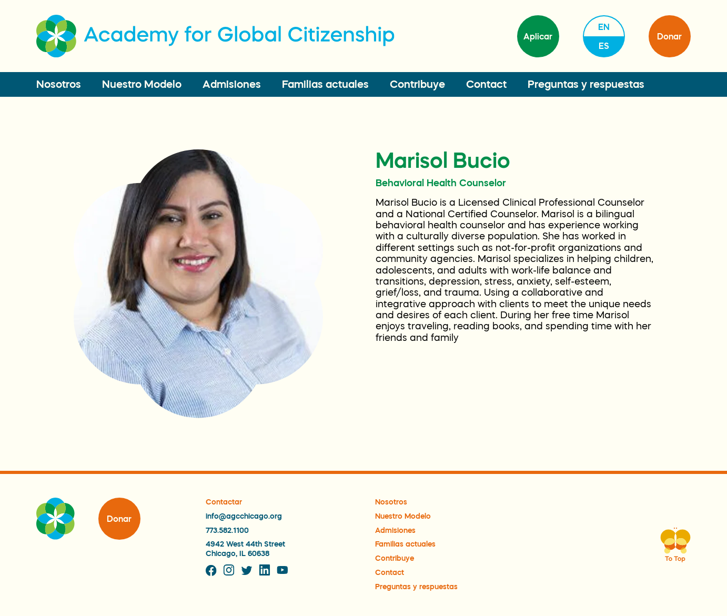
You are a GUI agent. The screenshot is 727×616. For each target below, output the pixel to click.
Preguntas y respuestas (586, 84)
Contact (486, 84)
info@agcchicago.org (244, 516)
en (604, 27)
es (604, 46)
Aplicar (537, 36)
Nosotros (58, 84)
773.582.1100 (227, 530)
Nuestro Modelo (141, 84)
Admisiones (232, 84)
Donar (669, 36)
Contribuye (417, 84)
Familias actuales (325, 84)
